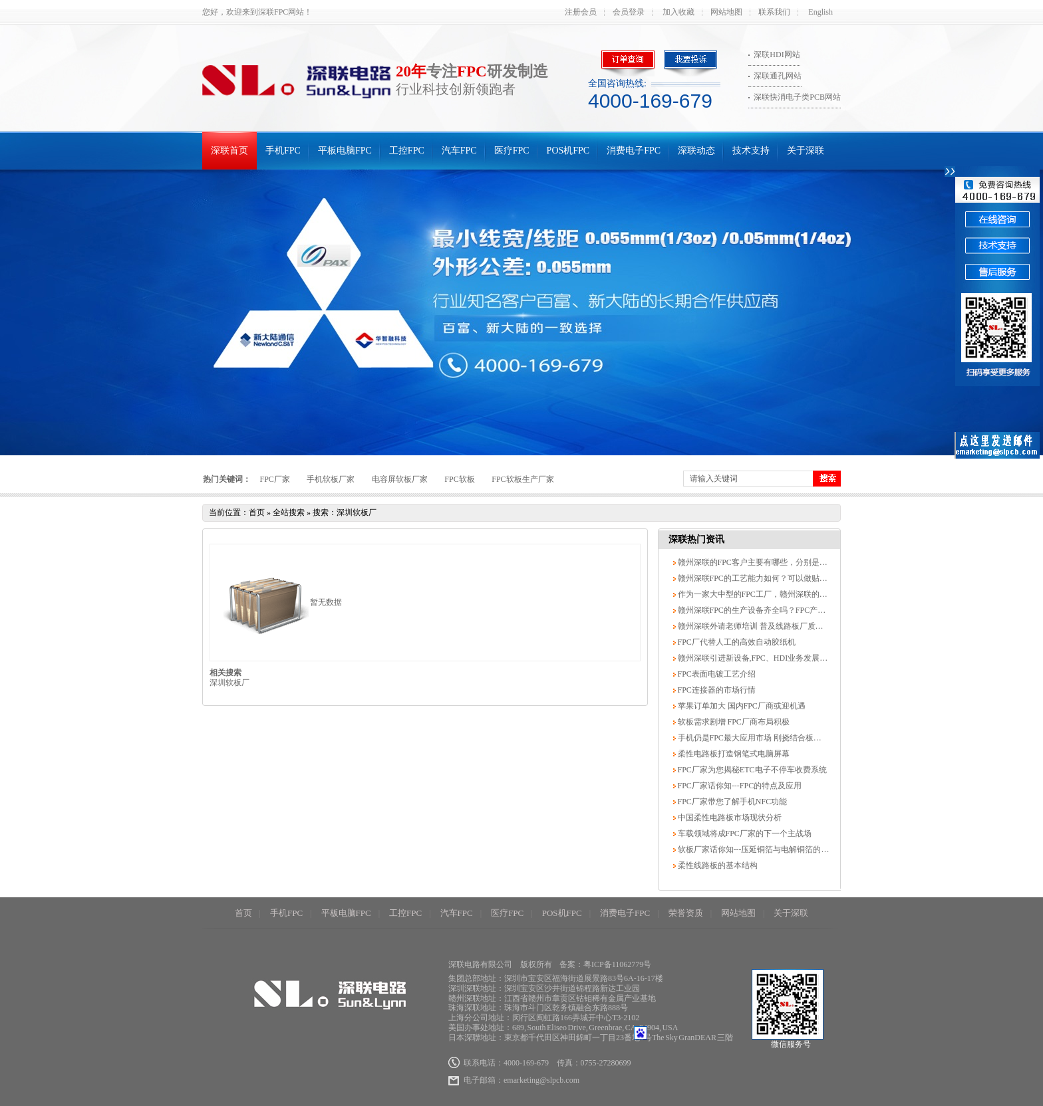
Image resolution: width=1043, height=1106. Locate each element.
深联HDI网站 (777, 54)
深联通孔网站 (778, 75)
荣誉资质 (686, 913)
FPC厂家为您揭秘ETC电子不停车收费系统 (751, 769)
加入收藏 (678, 12)
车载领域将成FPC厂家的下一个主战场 (744, 833)
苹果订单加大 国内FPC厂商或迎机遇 (741, 706)
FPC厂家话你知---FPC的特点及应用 (739, 785)
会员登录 (629, 12)
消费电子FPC (634, 151)
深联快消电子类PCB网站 (797, 97)
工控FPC (406, 151)
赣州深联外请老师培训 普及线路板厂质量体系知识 (765, 626)
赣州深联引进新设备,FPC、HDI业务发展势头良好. (765, 658)
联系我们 (774, 12)
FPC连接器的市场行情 (716, 690)
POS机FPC (568, 151)
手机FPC (283, 151)
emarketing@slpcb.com (541, 1080)
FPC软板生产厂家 (522, 479)
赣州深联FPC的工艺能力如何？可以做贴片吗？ (759, 578)
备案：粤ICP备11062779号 (605, 964)
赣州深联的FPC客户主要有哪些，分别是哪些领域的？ (771, 562)
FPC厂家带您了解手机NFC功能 (732, 801)
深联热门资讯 (696, 539)
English (820, 12)
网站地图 (726, 12)
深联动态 (696, 151)
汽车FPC (459, 151)
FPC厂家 (275, 479)
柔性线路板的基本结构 (717, 865)
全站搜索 (289, 512)
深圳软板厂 (229, 682)
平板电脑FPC (345, 151)
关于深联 (805, 151)
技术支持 (751, 151)
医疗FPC (511, 151)
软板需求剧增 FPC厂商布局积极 (733, 721)
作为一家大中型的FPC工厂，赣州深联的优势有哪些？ (771, 594)
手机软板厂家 (331, 479)
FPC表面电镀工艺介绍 (716, 674)
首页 (257, 512)
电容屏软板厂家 (400, 479)
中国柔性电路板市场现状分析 (729, 817)
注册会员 (581, 12)
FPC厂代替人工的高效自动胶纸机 (736, 642)
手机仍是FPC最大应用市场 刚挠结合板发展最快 (760, 737)
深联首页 (229, 151)
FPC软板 (459, 479)
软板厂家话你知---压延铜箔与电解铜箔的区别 (756, 849)
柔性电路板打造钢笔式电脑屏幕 (733, 753)
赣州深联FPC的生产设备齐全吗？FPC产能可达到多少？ (775, 610)
